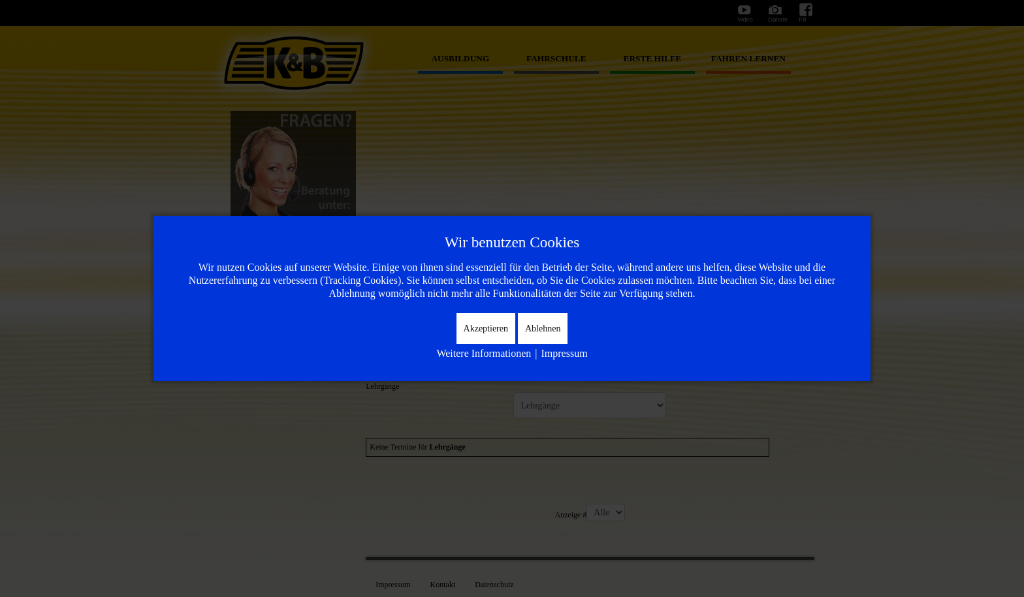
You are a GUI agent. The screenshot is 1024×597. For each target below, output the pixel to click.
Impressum (564, 353)
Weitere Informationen (483, 353)
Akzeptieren (486, 328)
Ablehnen (542, 328)
